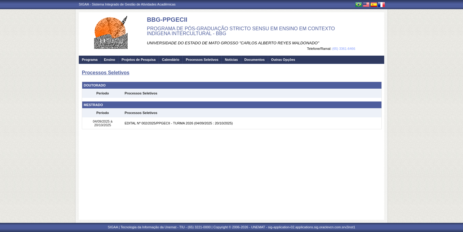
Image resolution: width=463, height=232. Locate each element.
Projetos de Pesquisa (138, 59)
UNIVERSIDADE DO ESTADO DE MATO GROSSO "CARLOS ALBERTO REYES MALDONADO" (233, 43)
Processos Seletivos (202, 59)
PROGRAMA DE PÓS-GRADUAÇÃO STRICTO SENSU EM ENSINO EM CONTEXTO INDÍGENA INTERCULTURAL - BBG (241, 31)
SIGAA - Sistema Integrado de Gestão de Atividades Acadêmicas (127, 4)
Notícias (231, 59)
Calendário (170, 59)
